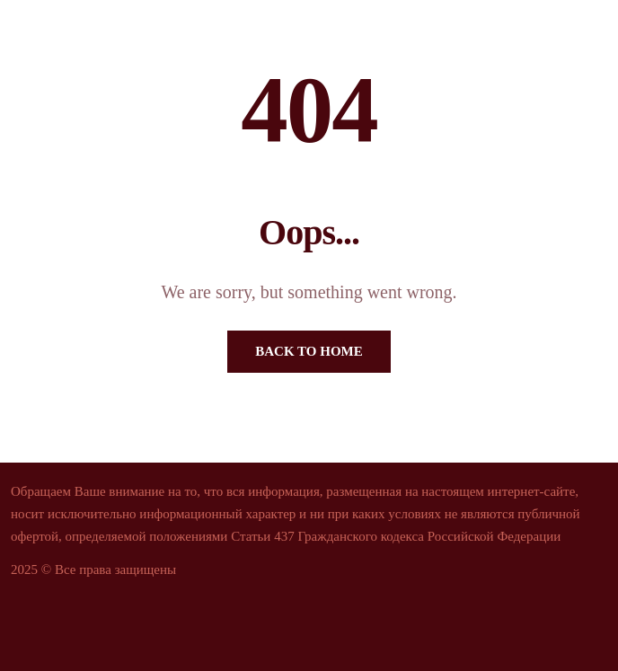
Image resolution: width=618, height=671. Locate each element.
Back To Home (308, 351)
